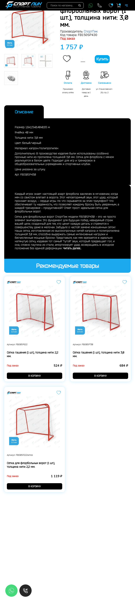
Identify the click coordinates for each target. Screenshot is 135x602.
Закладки (111, 5)
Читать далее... (72, 248)
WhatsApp (90, 5)
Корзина (119, 5)
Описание (24, 112)
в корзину (34, 375)
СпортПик (91, 31)
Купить (102, 59)
